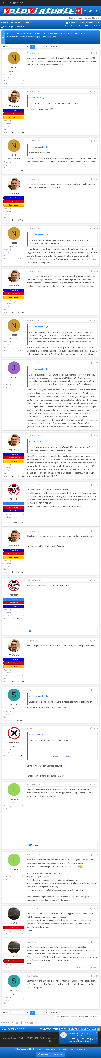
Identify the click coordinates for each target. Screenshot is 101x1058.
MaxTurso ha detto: (37, 147)
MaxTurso (14, 106)
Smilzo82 (13, 704)
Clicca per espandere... (62, 757)
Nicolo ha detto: (35, 98)
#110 (96, 485)
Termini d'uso (60, 1029)
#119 (96, 942)
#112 (96, 580)
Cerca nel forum (92, 18)
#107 (96, 320)
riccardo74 (14, 742)
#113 (96, 641)
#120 (96, 976)
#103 (96, 141)
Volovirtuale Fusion (13, 1029)
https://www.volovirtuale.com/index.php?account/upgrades (32, 37)
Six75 (14, 923)
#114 (96, 690)
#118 (96, 909)
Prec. (6, 47)
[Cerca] (96, 11)
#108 (96, 363)
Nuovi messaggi (75, 18)
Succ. (53, 47)
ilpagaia (14, 799)
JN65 (22, 755)
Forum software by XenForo (26, 1037)
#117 (96, 855)
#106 (96, 271)
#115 (96, 728)
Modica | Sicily (18, 523)
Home (93, 1029)
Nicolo (14, 67)
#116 (96, 785)
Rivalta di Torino (18, 132)
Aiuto (87, 1029)
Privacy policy (75, 1029)
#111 (96, 531)
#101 (96, 53)
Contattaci (46, 1029)
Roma (22, 83)
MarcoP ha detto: (36, 734)
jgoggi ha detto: (35, 441)
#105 (96, 228)
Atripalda (20, 720)
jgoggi (14, 377)
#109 (96, 435)
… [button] (17, 47)
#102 (96, 91)
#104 (96, 179)
